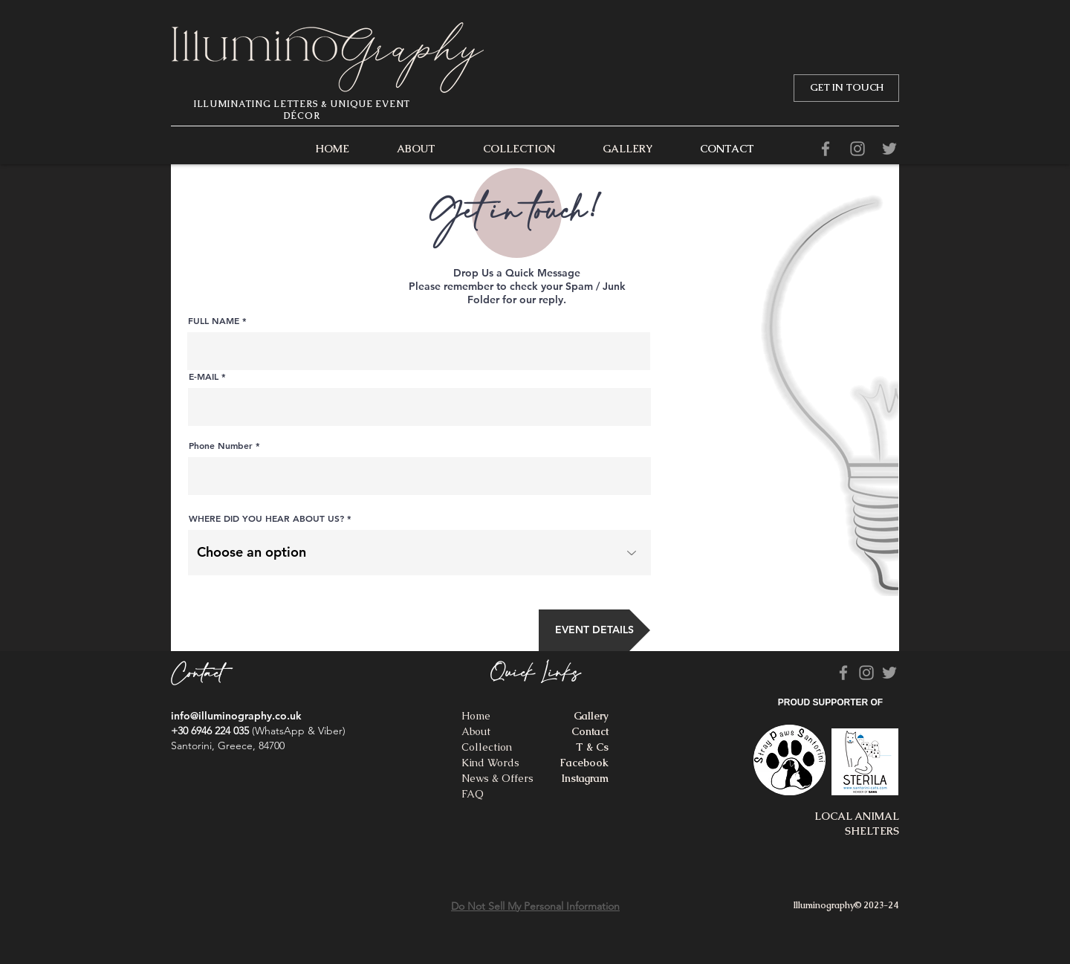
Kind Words (490, 762)
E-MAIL (203, 376)
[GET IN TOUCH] (846, 88)
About (475, 731)
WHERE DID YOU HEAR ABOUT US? (266, 518)
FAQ (472, 793)
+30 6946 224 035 (210, 730)
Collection (486, 747)
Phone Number (221, 445)
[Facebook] (825, 148)
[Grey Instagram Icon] (857, 148)
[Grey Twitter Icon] (889, 148)
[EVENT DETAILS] (594, 630)
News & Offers (497, 778)
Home (475, 715)
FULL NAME (213, 320)
